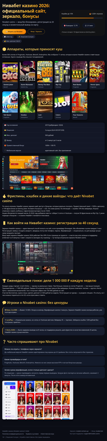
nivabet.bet (99, 431)
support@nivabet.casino (92, 434)
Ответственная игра (47, 434)
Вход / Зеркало (36, 31)
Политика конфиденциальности (13, 434)
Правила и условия (32, 434)
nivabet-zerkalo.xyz (82, 431)
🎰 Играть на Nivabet (14, 32)
